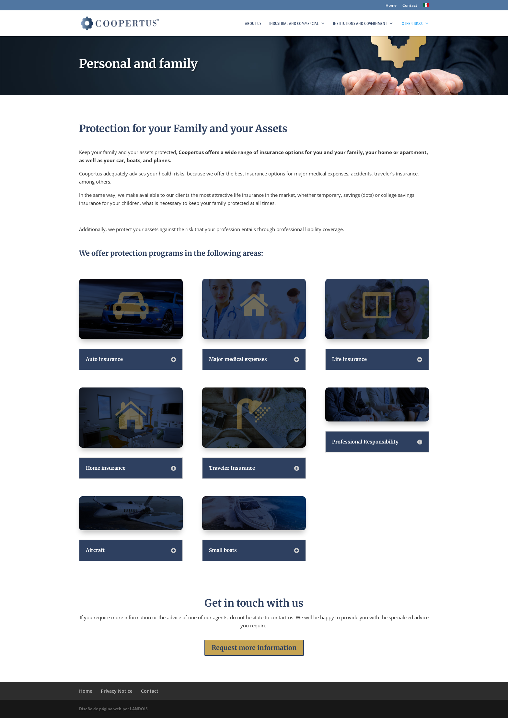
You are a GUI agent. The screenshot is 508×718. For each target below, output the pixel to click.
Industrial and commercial (293, 23)
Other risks (412, 23)
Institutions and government (360, 23)
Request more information (254, 648)
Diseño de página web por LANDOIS (113, 709)
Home (391, 6)
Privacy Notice (117, 691)
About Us (253, 23)
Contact (409, 6)
